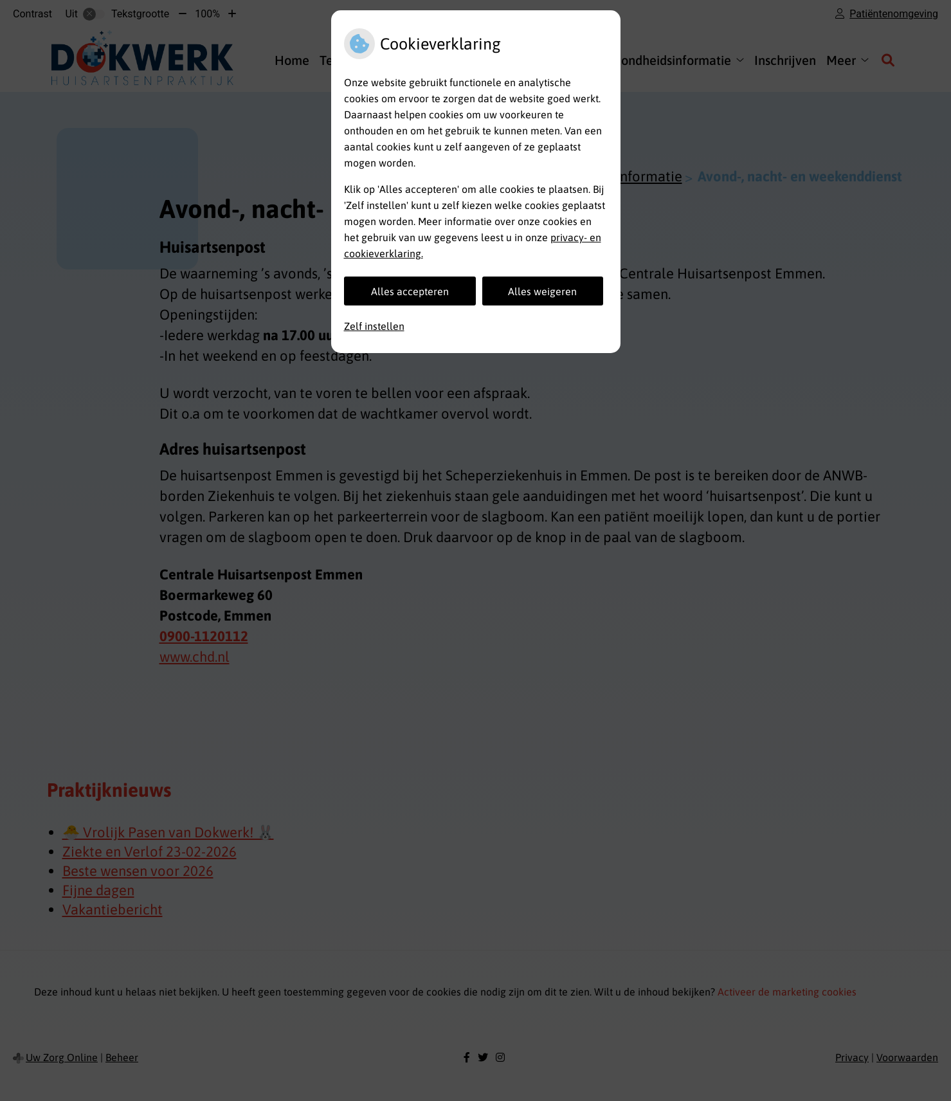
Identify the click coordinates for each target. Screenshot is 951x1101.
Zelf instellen (374, 326)
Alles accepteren (410, 291)
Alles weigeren (542, 291)
